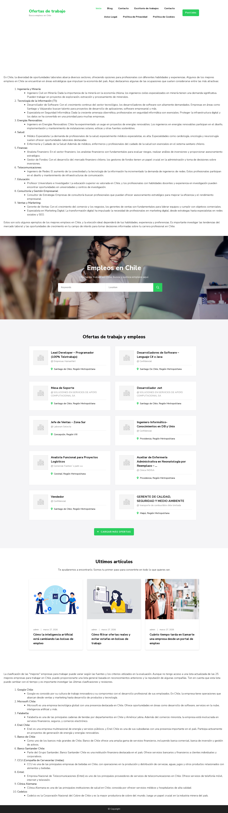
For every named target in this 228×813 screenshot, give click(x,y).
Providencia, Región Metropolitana (157, 438)
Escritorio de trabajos (146, 8)
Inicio (98, 8)
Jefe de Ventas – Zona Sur (68, 422)
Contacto (123, 8)
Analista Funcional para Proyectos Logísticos (74, 459)
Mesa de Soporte (62, 388)
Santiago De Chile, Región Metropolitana (161, 369)
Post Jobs (190, 12)
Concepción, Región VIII (65, 434)
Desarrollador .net (149, 388)
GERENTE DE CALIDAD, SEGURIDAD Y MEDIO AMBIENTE (160, 499)
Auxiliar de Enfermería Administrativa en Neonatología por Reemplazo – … (161, 461)
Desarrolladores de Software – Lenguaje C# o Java (158, 355)
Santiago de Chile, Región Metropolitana (74, 369)
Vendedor (57, 497)
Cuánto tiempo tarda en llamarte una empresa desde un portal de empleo (172, 639)
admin (36, 629)
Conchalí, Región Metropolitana (70, 473)
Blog (110, 8)
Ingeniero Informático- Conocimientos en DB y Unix (156, 424)
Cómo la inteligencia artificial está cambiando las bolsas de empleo (53, 639)
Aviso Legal (110, 16)
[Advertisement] (114, 47)
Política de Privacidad (135, 16)
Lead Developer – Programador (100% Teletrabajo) (72, 355)
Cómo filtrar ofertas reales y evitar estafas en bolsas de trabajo (110, 639)
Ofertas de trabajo (47, 11)
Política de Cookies (164, 16)
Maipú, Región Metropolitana (154, 513)
